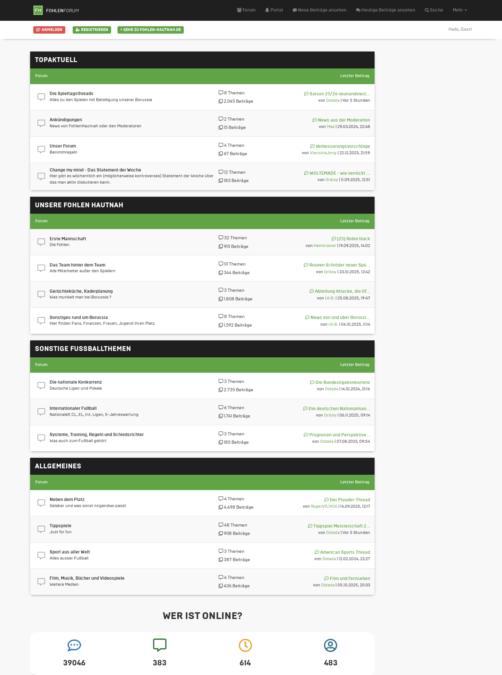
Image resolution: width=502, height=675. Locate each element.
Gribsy (332, 179)
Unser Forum (63, 146)
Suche (434, 10)
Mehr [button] (460, 10)
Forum (246, 10)
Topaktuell (56, 60)
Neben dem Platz (67, 499)
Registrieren (92, 30)
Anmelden (49, 30)
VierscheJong (323, 152)
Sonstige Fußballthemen (83, 349)
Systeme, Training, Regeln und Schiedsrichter (97, 435)
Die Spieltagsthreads (71, 93)
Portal (274, 10)
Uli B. (330, 298)
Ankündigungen (66, 120)
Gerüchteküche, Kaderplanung (81, 291)
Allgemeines (58, 466)
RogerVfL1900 (324, 506)
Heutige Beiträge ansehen (385, 10)
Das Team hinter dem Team (77, 265)
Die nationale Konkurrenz (76, 382)
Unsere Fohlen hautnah (79, 205)
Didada (333, 100)
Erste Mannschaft (68, 239)
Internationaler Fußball (73, 408)
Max (331, 126)
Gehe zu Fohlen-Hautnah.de (150, 30)
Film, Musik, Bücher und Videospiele (87, 578)
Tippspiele (60, 526)
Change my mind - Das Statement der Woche (95, 170)
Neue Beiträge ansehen (319, 10)
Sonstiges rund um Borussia (79, 317)
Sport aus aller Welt (70, 552)
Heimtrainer (325, 245)
